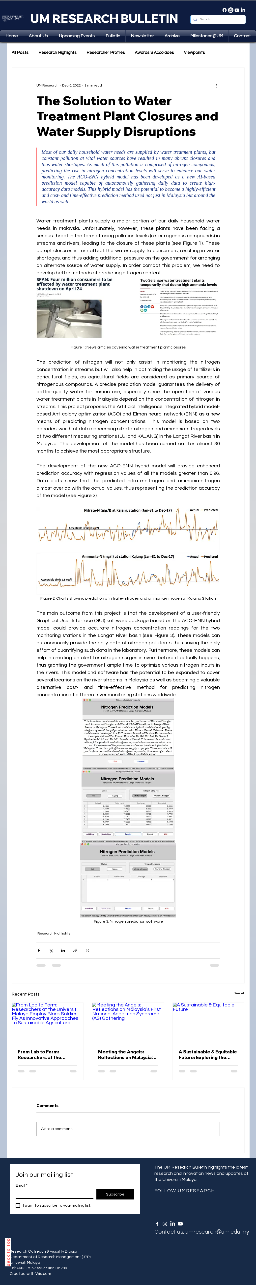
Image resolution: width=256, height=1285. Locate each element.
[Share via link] (75, 950)
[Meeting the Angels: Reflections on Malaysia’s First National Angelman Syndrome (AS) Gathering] (128, 1023)
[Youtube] (237, 10)
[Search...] (217, 19)
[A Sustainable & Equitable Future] (208, 1023)
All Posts (20, 52)
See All (239, 993)
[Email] (53, 1193)
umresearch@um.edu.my (217, 1232)
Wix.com (43, 1274)
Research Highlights (57, 52)
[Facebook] (224, 10)
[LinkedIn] (243, 10)
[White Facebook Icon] (157, 1224)
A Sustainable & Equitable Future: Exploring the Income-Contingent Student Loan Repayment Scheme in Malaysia (208, 1054)
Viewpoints (194, 52)
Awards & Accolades (154, 52)
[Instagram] (230, 10)
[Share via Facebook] (38, 950)
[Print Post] (87, 950)
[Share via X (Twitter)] (51, 950)
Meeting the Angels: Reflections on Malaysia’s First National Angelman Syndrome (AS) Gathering (127, 1054)
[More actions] (217, 85)
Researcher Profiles (105, 52)
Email (22, 1185)
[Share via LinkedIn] (63, 950)
